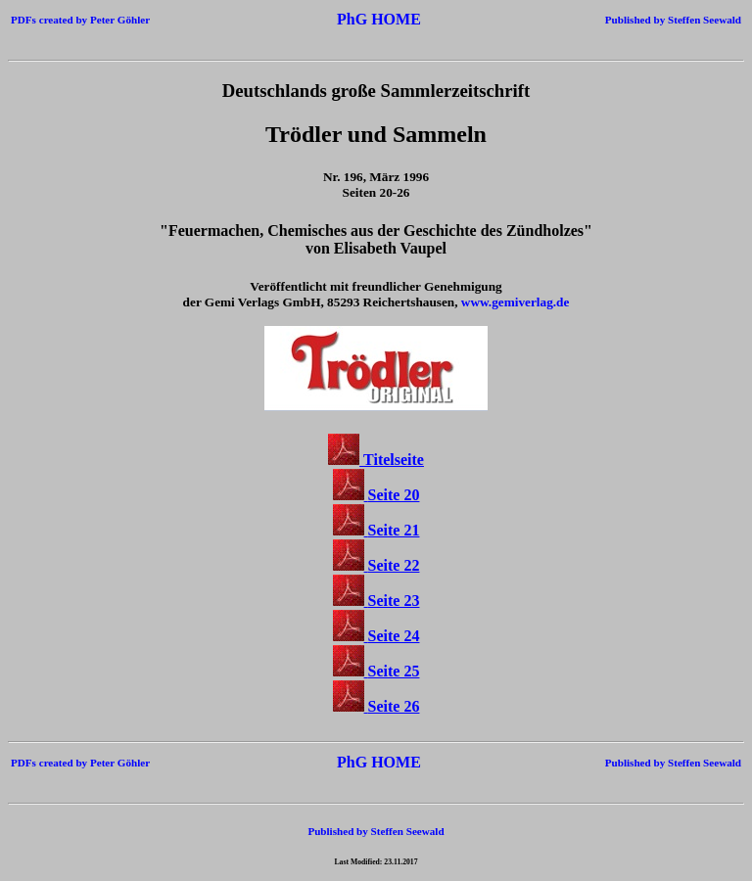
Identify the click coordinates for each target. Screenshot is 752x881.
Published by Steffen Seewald (673, 19)
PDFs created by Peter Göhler (80, 19)
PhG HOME (379, 19)
